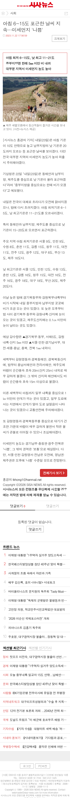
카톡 (21, 43)
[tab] (14, 648)
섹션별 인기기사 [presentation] (39, 648)
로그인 (27, 766)
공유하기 (66, 13)
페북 (6, 43)
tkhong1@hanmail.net (27, 479)
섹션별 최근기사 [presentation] (14, 648)
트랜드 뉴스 (11, 547)
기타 (28, 43)
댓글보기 (17, 506)
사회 (13, 13)
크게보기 (59, 38)
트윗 (13, 43)
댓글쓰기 (52, 506)
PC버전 (42, 766)
